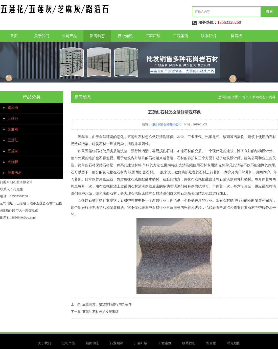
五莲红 (13, 140)
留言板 (236, 36)
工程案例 (180, 36)
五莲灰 (13, 151)
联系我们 (208, 36)
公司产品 (69, 36)
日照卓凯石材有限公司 (166, 124)
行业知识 (125, 36)
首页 (14, 36)
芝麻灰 (13, 129)
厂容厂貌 (152, 36)
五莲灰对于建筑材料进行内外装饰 (107, 304)
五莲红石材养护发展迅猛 (100, 312)
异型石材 (15, 173)
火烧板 (13, 162)
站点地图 (233, 343)
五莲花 (13, 118)
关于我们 (41, 36)
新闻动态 (97, 36)
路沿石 (13, 108)
